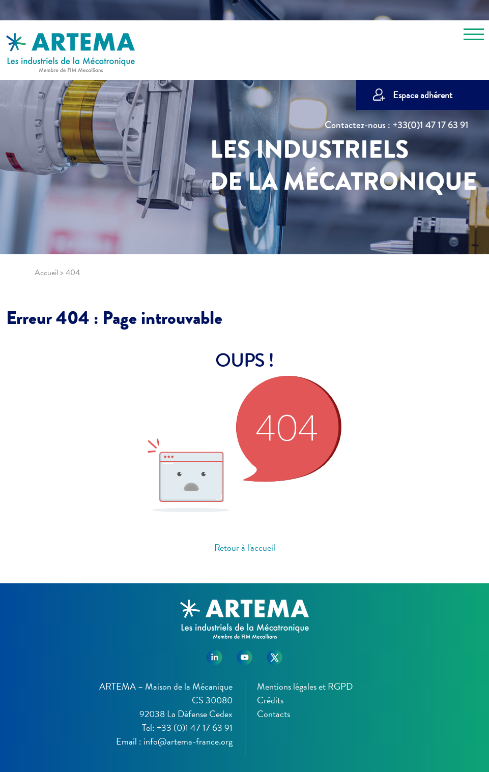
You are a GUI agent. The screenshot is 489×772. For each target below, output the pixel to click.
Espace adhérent (422, 95)
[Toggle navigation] (474, 36)
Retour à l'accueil (244, 547)
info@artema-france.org (188, 741)
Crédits (270, 700)
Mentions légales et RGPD (305, 686)
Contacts (273, 714)
